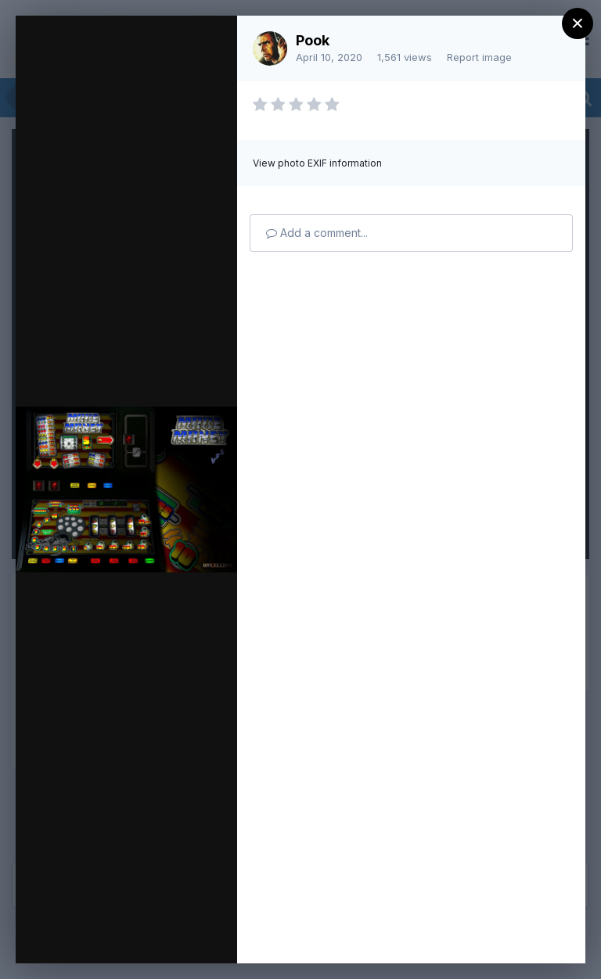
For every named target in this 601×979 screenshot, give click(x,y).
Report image (479, 57)
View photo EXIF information (317, 163)
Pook (312, 40)
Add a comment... (317, 232)
